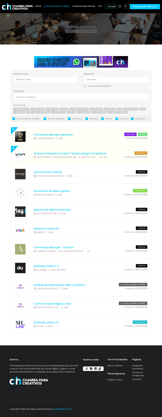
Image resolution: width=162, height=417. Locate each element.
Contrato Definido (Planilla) (28, 119)
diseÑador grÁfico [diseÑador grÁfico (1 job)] (80, 109)
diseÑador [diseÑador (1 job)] (20, 112)
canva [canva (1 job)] (72, 112)
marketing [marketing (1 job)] (53, 109)
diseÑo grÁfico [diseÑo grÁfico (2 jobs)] (22, 109)
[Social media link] (150, 408)
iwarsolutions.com (62, 409)
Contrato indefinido (55, 119)
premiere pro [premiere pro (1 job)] (85, 112)
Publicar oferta (115, 379)
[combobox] (81, 97)
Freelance (93, 119)
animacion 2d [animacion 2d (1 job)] (99, 112)
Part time (123, 119)
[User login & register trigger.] (125, 6)
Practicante (140, 119)
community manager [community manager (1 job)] (118, 112)
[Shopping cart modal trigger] (119, 6)
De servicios (77, 119)
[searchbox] (81, 97)
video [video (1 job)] (31, 112)
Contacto (137, 379)
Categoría (18, 91)
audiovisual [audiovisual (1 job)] (98, 109)
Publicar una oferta (145, 6)
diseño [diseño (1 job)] (65, 109)
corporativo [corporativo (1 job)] (43, 112)
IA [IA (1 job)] (120, 109)
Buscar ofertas (114, 365)
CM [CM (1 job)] (144, 109)
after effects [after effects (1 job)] (59, 112)
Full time (108, 119)
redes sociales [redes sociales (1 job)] (132, 109)
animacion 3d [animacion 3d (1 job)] (38, 109)
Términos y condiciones (138, 374)
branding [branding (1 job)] (111, 109)
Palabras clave (20, 73)
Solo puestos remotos (99, 86)
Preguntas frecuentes (137, 367)
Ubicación (89, 73)
